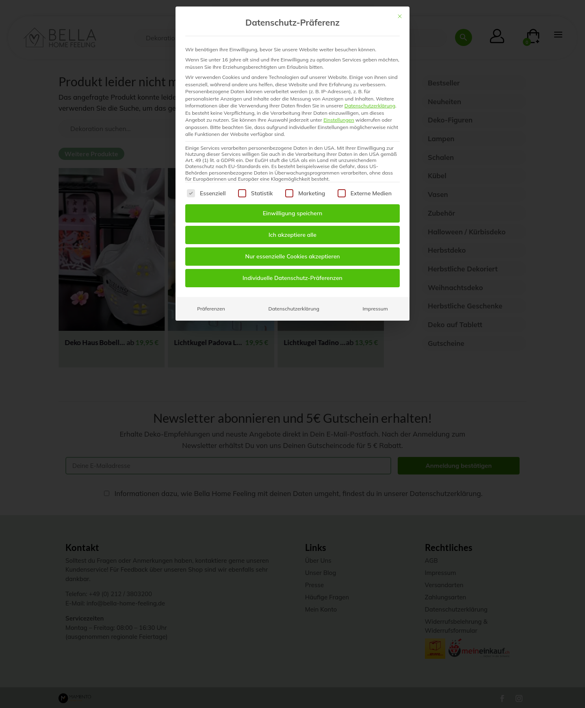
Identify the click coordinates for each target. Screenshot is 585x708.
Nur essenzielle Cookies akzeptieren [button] (292, 256)
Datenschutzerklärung (369, 106)
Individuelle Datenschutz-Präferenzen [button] (292, 278)
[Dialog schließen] (399, 16)
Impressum (375, 309)
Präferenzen (211, 309)
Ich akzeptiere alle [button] (292, 234)
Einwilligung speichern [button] (293, 213)
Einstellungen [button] (338, 120)
